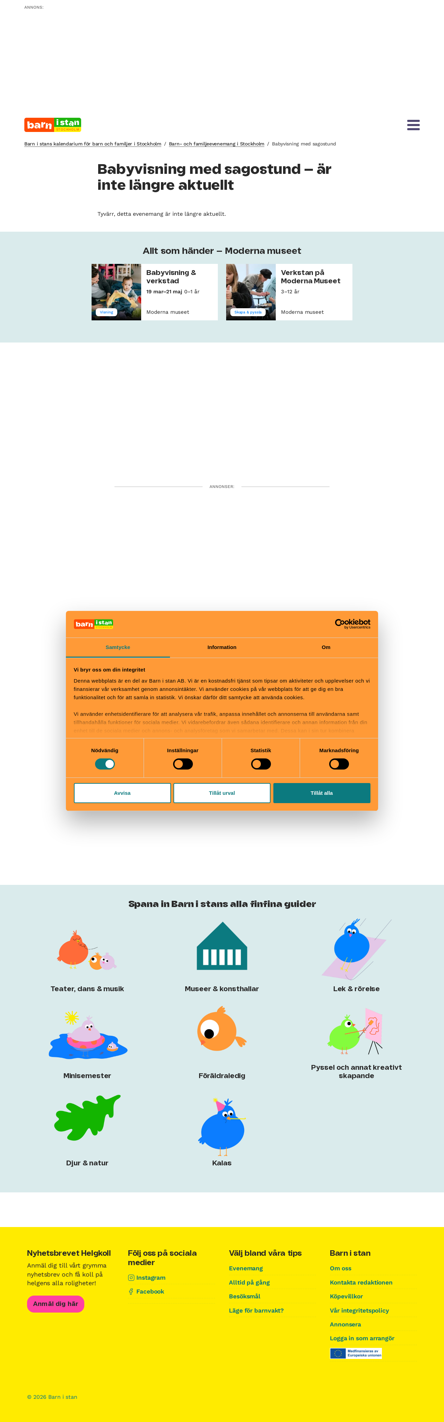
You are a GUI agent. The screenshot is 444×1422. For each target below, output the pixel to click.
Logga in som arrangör (364, 1337)
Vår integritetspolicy (361, 1310)
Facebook (150, 1291)
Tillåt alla (322, 793)
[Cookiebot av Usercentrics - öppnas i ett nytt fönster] (340, 624)
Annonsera (346, 1323)
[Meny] (413, 125)
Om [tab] (326, 647)
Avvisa (122, 793)
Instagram (151, 1277)
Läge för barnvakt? (258, 1310)
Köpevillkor (347, 1296)
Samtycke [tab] (118, 647)
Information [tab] (222, 647)
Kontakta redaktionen (363, 1282)
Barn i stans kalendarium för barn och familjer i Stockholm (92, 143)
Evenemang (246, 1268)
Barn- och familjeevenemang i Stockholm (216, 143)
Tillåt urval (222, 793)
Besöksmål (245, 1296)
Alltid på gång (250, 1282)
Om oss (341, 1268)
